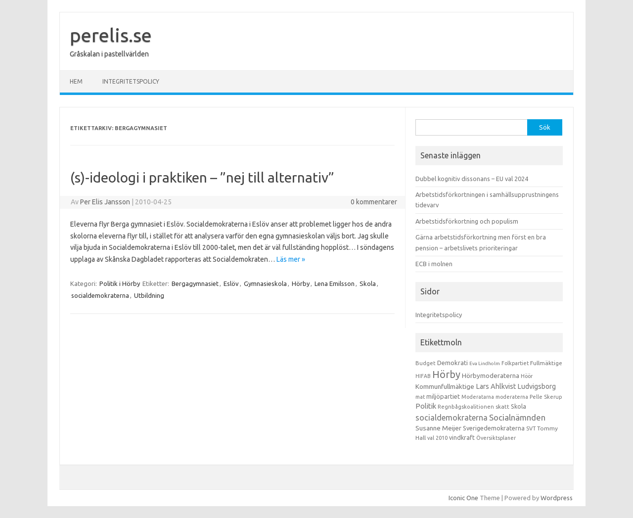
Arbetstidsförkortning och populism (466, 221)
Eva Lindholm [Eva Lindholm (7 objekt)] (484, 363)
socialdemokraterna (100, 295)
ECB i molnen (433, 263)
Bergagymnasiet (195, 283)
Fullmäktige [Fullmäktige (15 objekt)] (546, 363)
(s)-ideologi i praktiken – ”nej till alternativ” (202, 177)
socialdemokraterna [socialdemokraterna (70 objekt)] (451, 417)
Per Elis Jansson (105, 202)
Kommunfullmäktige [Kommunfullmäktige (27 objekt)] (444, 386)
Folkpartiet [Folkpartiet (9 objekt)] (515, 363)
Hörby (301, 283)
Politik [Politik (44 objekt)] (425, 406)
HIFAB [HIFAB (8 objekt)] (423, 376)
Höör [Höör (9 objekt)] (527, 376)
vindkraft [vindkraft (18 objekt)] (462, 437)
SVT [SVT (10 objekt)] (531, 428)
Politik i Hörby (119, 283)
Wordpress (557, 497)
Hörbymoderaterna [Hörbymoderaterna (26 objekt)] (490, 375)
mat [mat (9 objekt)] (420, 397)
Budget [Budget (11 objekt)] (425, 363)
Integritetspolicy (130, 81)
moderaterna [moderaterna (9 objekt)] (512, 397)
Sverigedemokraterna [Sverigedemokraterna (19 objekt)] (494, 427)
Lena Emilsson (335, 283)
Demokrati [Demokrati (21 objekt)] (452, 362)
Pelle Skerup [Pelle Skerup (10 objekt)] (546, 397)
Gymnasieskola (265, 283)
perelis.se (111, 35)
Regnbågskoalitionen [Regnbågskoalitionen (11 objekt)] (466, 407)
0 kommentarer (374, 202)
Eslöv (231, 283)
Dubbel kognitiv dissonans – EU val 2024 (471, 178)
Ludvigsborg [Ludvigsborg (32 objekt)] (537, 386)
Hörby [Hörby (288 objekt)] (446, 374)
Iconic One (463, 497)
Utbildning (149, 295)
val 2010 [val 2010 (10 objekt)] (437, 438)
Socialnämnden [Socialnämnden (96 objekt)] (517, 417)
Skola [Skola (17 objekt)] (518, 406)
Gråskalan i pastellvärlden (109, 54)
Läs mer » (290, 259)
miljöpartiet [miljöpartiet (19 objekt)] (443, 396)
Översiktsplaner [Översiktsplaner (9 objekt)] (496, 438)
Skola (368, 283)
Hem (76, 81)
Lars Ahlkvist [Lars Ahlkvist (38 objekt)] (496, 386)
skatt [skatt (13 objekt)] (502, 406)
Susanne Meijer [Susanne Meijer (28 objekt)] (438, 428)
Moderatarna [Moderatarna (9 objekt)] (477, 397)
